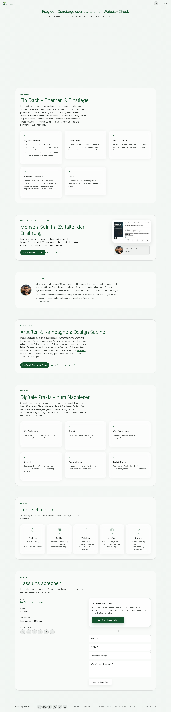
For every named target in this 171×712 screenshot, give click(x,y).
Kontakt (22, 47)
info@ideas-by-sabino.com (32, 602)
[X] (40, 631)
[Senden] (148, 69)
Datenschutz (88, 707)
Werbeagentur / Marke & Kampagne (34, 58)
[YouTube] (52, 631)
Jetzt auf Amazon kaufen (32, 252)
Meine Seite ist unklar (54, 53)
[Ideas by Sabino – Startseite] (8, 3)
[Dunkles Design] (156, 3)
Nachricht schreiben (101, 58)
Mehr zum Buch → (54, 252)
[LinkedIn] (28, 631)
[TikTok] (46, 631)
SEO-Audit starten (117, 53)
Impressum (77, 707)
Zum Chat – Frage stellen (108, 620)
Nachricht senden (100, 682)
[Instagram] (22, 631)
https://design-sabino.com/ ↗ (64, 365)
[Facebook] (34, 631)
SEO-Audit (81, 351)
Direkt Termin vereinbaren (79, 58)
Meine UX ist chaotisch (96, 53)
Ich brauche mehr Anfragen (31, 53)
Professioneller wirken (75, 53)
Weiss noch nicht (58, 58)
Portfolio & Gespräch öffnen (34, 365)
